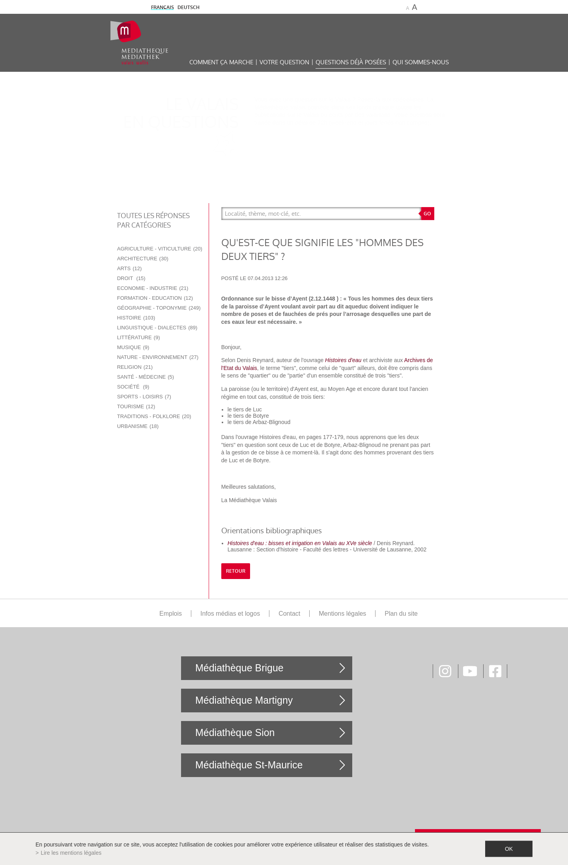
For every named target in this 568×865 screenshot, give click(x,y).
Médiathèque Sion (235, 732)
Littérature (138, 337)
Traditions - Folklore (154, 416)
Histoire (136, 318)
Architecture (142, 259)
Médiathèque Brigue (239, 667)
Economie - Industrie (153, 288)
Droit (131, 278)
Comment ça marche (221, 62)
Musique (133, 347)
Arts (129, 268)
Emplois (170, 613)
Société (133, 387)
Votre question (284, 62)
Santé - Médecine (145, 377)
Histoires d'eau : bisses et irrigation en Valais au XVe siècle (300, 543)
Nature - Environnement (157, 357)
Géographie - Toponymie (159, 308)
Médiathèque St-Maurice (249, 764)
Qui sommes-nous (420, 62)
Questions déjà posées (351, 62)
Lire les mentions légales (71, 853)
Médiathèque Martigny (244, 700)
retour (235, 571)
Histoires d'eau (343, 360)
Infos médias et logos (230, 613)
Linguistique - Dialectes (157, 328)
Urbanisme (138, 426)
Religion (135, 367)
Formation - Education (155, 298)
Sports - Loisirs (144, 397)
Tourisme (136, 406)
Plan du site (401, 613)
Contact (289, 613)
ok (509, 849)
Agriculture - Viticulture (159, 249)
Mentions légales (342, 613)
